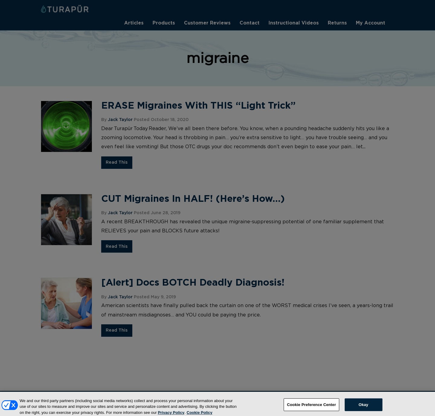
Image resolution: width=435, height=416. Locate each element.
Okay (363, 407)
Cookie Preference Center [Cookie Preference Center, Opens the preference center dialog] (311, 407)
